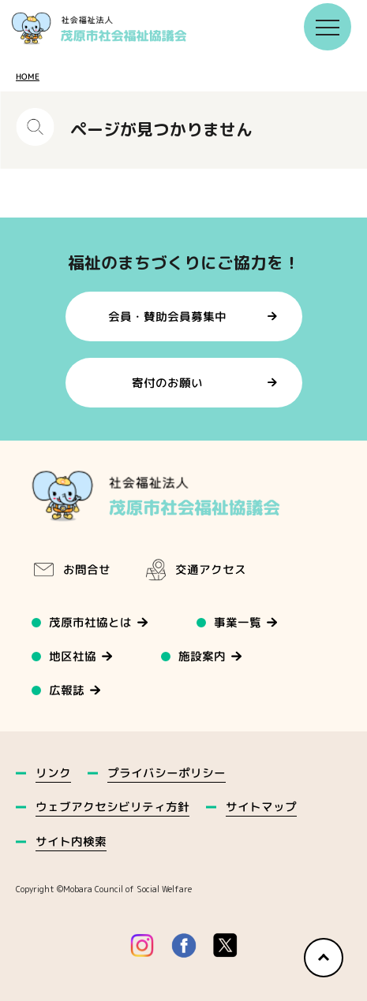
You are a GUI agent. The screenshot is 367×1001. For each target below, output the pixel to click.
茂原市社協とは (90, 622)
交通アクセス (195, 570)
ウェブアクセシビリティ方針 (112, 806)
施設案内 (203, 656)
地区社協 (72, 656)
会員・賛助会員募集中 (167, 315)
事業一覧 (238, 622)
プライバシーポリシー (166, 773)
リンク (53, 773)
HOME (27, 76)
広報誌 (66, 690)
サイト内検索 (71, 841)
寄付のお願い (167, 382)
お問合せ (71, 570)
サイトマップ (261, 806)
